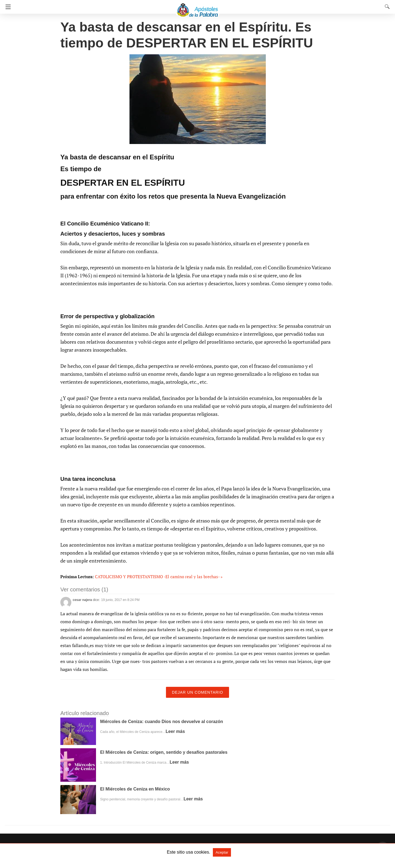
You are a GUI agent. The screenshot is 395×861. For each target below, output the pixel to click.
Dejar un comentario (197, 692)
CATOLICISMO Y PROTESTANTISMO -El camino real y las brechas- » (158, 576)
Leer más (175, 731)
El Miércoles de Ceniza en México (135, 789)
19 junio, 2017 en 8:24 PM (120, 600)
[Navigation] (6, 7)
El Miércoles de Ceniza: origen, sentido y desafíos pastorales (163, 752)
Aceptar (222, 852)
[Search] (386, 6)
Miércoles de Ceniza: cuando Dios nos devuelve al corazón (161, 721)
